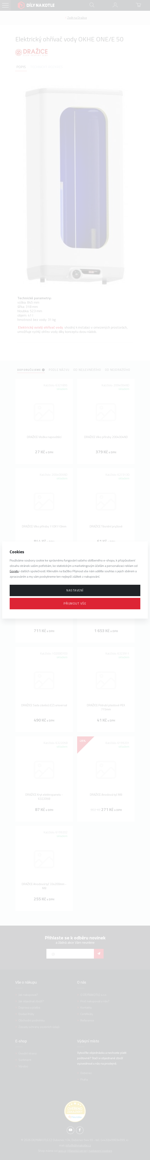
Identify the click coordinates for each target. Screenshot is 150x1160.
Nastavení (75, 590)
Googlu (14, 571)
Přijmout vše (75, 603)
